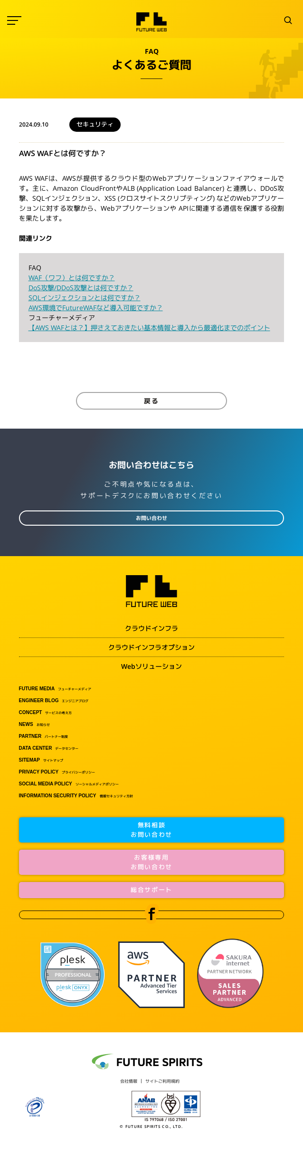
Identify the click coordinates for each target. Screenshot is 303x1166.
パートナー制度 (43, 736)
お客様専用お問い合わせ (151, 862)
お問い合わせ (151, 518)
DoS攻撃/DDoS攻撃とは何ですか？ (80, 287)
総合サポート (151, 889)
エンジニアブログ (54, 700)
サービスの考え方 (45, 712)
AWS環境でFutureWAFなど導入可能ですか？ (95, 307)
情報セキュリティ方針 (76, 796)
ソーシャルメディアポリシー (69, 784)
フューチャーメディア (55, 688)
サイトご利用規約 (162, 1081)
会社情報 (128, 1081)
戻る (151, 400)
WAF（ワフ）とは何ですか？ (71, 277)
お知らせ (34, 724)
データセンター (49, 748)
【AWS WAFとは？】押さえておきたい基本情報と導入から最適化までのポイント (149, 327)
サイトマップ (41, 760)
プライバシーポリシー (57, 772)
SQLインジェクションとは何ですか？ (84, 297)
